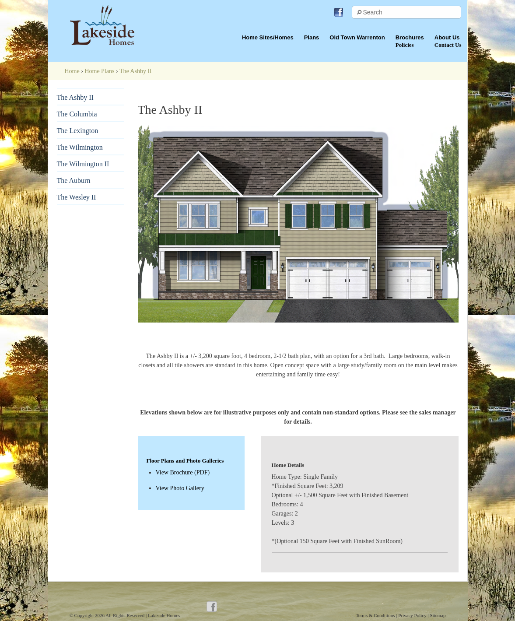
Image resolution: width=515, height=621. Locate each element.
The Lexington (77, 130)
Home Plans (99, 71)
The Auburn (74, 180)
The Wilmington (80, 147)
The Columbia (77, 114)
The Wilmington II (83, 164)
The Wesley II (76, 197)
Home (72, 71)
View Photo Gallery (180, 488)
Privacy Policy (412, 615)
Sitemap (437, 615)
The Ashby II (75, 97)
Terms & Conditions (376, 615)
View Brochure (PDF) (183, 472)
